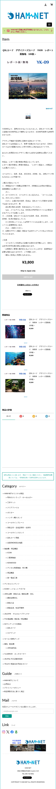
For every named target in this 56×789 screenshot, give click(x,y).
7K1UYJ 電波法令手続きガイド (16, 664)
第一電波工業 (12, 578)
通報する (28, 290)
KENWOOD (11, 563)
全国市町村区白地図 (14, 543)
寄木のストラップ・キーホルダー (19, 497)
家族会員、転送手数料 (15, 608)
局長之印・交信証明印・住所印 (19, 528)
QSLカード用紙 (13, 538)
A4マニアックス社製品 (12, 624)
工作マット (11, 502)
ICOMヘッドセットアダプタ (14, 589)
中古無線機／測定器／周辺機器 (16, 619)
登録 (7, 716)
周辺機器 (10, 573)
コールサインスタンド (15, 533)
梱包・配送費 (9, 644)
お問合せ (7, 684)
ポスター (10, 513)
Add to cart (28, 277)
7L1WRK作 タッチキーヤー (15, 654)
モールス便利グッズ (11, 639)
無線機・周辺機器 (11, 549)
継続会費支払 (12, 598)
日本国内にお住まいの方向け (28, 285)
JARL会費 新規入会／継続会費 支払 (19, 594)
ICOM (9, 553)
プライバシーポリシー (12, 688)
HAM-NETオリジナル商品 (14, 493)
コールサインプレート (15, 523)
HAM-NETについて (11, 680)
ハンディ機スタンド (14, 518)
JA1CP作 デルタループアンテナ (17, 614)
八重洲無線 (11, 558)
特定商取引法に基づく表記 (14, 691)
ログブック (11, 633)
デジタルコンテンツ (11, 584)
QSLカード (11, 628)
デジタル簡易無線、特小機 (17, 568)
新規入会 (10, 603)
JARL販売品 (11, 648)
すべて (8, 416)
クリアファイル (13, 508)
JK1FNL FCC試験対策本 (13, 659)
